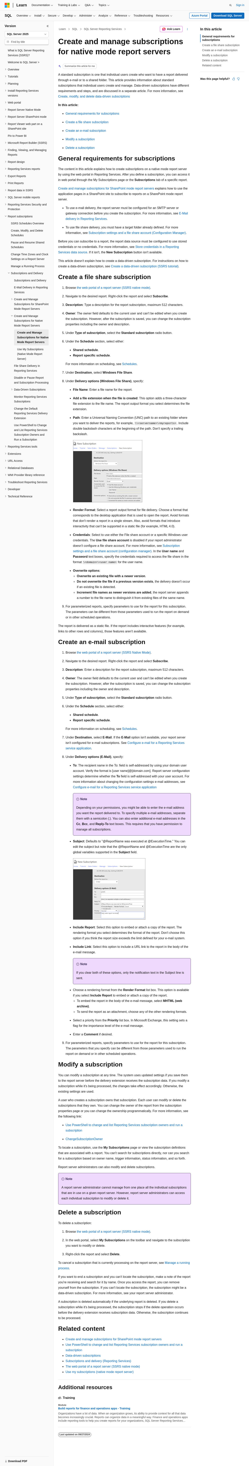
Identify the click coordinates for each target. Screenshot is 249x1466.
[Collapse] (48, 26)
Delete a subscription (80, 147)
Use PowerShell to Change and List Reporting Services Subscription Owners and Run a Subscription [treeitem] (30, 432)
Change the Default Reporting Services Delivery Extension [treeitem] (31, 413)
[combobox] (27, 34)
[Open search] (230, 5)
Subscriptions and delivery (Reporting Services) (98, 1361)
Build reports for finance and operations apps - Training (94, 1408)
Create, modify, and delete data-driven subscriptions (94, 96)
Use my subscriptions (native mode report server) (99, 1372)
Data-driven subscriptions (83, 1355)
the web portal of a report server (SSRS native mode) (113, 287)
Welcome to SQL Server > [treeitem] (23, 62)
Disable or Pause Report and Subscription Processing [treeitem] (31, 380)
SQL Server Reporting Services (103, 29)
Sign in (240, 5)
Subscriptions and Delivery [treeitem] (30, 280)
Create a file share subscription (87, 122)
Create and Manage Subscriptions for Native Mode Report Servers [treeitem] (33, 337)
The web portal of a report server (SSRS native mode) (103, 1366)
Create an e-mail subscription (86, 130)
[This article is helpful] (233, 78)
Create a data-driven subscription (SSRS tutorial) (144, 266)
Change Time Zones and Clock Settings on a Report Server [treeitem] (29, 257)
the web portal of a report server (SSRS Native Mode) (114, 652)
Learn (62, 29)
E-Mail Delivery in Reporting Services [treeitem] (31, 290)
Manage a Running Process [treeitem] (28, 266)
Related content (211, 65)
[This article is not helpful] (238, 78)
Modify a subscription (80, 139)
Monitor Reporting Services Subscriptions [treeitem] (30, 399)
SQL (75, 29)
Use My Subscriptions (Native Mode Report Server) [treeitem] (30, 354)
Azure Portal (199, 15)
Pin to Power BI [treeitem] (17, 135)
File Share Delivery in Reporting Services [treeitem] (27, 368)
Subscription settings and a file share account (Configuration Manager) (137, 232)
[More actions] (187, 29)
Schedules (129, 364)
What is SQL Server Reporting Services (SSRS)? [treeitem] (26, 53)
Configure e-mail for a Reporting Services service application (115, 787)
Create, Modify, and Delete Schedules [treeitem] (27, 233)
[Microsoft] (7, 5)
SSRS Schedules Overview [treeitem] (27, 223)
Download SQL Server (228, 15)
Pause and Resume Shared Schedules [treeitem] (27, 245)
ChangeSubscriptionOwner (84, 1139)
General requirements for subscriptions (92, 113)
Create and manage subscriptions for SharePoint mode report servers (106, 188)
